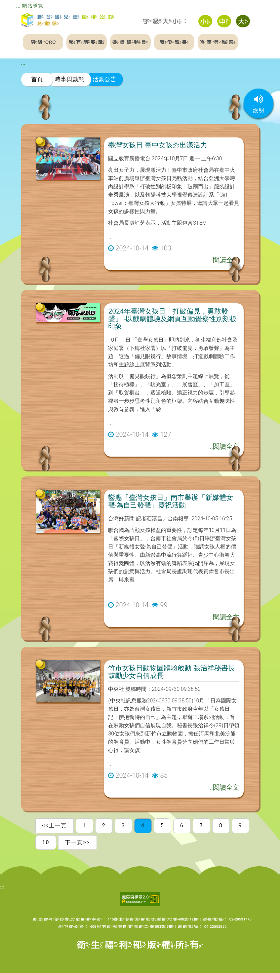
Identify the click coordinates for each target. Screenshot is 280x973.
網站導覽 (32, 6)
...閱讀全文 (223, 260)
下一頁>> (77, 842)
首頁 (37, 79)
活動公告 (104, 79)
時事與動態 (69, 79)
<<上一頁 (54, 825)
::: (18, 6)
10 (46, 842)
